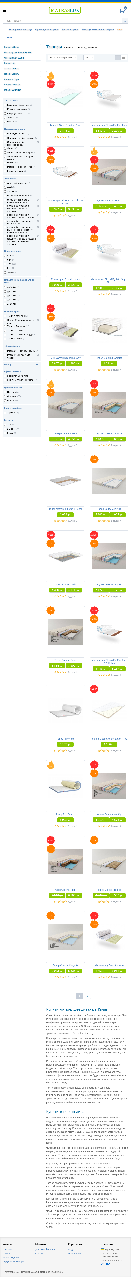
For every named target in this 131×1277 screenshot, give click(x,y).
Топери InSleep (11, 47)
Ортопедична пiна (16, 134)
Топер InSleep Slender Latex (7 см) (109, 738)
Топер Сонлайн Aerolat (109, 358)
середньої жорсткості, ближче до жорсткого (18, 201)
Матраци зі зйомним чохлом (21, 351)
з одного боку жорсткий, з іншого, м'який (20, 222)
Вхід (70, 1249)
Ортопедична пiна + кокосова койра (17, 143)
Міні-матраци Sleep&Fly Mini (18, 52)
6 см (9, 260)
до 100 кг (11, 287)
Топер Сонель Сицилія (65, 965)
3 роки (10, 433)
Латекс (10, 148)
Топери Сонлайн (12, 84)
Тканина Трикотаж (16, 326)
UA (102, 1263)
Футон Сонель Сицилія (109, 433)
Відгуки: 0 (72, 137)
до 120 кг (11, 295)
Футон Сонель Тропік (65, 889)
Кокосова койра (15, 171)
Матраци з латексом (17, 109)
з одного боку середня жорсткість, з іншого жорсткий (18, 209)
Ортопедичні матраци (47, 29)
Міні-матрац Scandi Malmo (109, 965)
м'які (9, 187)
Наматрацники (11, 1257)
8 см (9, 268)
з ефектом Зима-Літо (17, 376)
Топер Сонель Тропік (109, 889)
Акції (119, 29)
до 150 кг (11, 304)
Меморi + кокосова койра (19, 167)
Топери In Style (11, 79)
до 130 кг (11, 300)
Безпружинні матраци (20, 29)
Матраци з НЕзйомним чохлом (18, 356)
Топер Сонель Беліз (66, 660)
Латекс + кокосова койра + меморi (20, 157)
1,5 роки (11, 429)
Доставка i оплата (45, 1249)
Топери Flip (9, 63)
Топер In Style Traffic (65, 584)
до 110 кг (11, 291)
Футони (10, 121)
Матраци (7, 1249)
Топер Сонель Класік (65, 433)
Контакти (40, 1253)
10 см (10, 272)
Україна (11, 412)
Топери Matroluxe (12, 90)
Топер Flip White (66, 738)
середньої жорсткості (17, 183)
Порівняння (74, 1253)
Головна (8, 37)
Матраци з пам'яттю (17, 113)
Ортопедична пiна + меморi (20, 138)
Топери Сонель (11, 74)
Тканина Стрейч (15, 330)
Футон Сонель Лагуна (109, 584)
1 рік (9, 424)
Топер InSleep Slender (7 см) (65, 125)
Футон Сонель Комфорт (109, 200)
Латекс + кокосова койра (19, 152)
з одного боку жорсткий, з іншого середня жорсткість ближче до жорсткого (20, 230)
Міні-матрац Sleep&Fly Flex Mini (109, 125)
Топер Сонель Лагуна (109, 509)
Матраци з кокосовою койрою (98, 29)
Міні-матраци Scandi (14, 58)
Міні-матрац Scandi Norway (65, 358)
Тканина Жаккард (16, 316)
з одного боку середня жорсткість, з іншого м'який (20, 216)
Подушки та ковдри (13, 1261)
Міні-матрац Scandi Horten (65, 279)
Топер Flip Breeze (65, 814)
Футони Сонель (11, 68)
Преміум (11, 392)
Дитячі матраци (70, 29)
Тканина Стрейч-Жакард (19, 334)
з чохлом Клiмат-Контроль (20, 380)
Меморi (10, 163)
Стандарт (12, 396)
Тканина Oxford (14, 339)
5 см (9, 255)
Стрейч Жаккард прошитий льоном (20, 321)
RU (108, 1263)
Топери (10, 117)
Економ (11, 400)
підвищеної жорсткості (18, 196)
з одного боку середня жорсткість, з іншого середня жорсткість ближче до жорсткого (21, 240)
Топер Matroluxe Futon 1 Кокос (65, 509)
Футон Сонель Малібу (109, 814)
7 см (9, 264)
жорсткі (10, 191)
